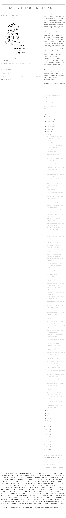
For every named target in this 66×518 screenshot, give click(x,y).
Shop (45, 108)
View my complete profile (52, 464)
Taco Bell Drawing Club (50, 106)
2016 (47, 429)
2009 (47, 447)
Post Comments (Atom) (14, 79)
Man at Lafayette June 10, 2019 (55, 310)
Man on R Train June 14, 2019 (54, 263)
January (49, 421)
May (48, 410)
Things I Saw (47, 97)
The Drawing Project (49, 102)
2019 (47, 116)
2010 (47, 444)
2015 (47, 431)
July (48, 131)
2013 (47, 436)
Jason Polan (47, 91)
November (50, 121)
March (49, 415)
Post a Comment (5, 73)
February (49, 418)
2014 (47, 434)
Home (21, 76)
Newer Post (4, 76)
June (48, 134)
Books (45, 99)
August (49, 129)
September (50, 126)
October (49, 124)
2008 (47, 449)
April (48, 413)
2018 (47, 424)
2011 (47, 441)
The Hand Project (48, 104)
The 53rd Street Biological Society (52, 95)
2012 (47, 439)
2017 (47, 426)
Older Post (38, 76)
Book (45, 93)
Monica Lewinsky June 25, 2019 (55, 172)
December (50, 119)
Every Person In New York (33, 8)
